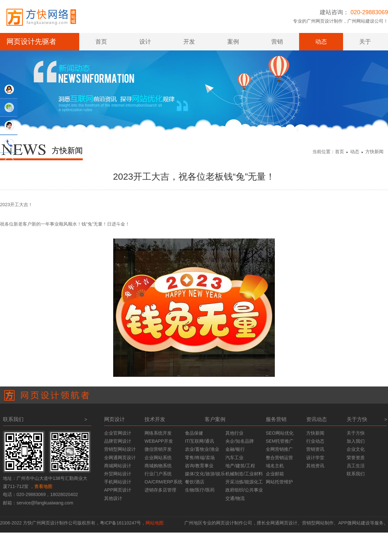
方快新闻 (374, 151)
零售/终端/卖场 (200, 457)
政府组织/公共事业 (244, 489)
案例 (233, 41)
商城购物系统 (158, 465)
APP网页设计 (117, 489)
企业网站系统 (158, 457)
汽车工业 (234, 457)
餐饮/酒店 (194, 481)
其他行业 (234, 433)
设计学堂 (315, 457)
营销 (277, 41)
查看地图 (43, 486)
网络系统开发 (158, 433)
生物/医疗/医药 (200, 489)
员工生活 (356, 465)
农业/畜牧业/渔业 (202, 449)
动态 (321, 41)
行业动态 (315, 441)
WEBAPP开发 (159, 441)
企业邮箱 (275, 473)
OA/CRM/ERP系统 (163, 481)
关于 (365, 41)
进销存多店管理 (160, 489)
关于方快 (356, 433)
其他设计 (113, 498)
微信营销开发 (158, 449)
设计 (145, 41)
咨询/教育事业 (199, 465)
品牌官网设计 (117, 441)
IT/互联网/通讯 (199, 441)
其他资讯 (315, 465)
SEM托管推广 (280, 441)
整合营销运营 (279, 457)
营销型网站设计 (120, 449)
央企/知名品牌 (239, 441)
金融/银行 (235, 449)
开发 (189, 41)
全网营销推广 (279, 449)
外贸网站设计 (117, 473)
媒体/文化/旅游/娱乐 (205, 473)
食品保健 (194, 433)
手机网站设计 (117, 481)
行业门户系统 (158, 473)
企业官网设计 (117, 433)
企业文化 (356, 449)
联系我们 (356, 473)
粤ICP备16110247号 (120, 522)
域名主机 (275, 465)
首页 (101, 41)
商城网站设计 (117, 465)
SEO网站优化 (280, 433)
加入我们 (356, 441)
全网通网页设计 (120, 457)
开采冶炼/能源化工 (244, 481)
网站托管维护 (279, 481)
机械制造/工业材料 (244, 473)
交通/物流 (235, 498)
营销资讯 (315, 449)
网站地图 (155, 522)
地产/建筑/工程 (240, 465)
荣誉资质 (356, 457)
